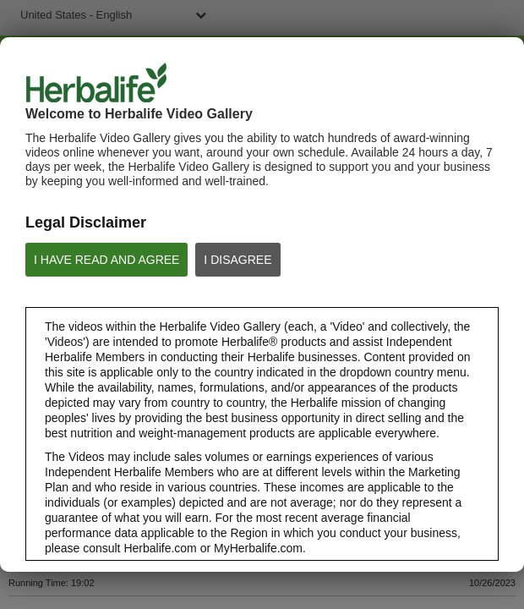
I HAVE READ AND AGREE (106, 259)
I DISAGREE (237, 259)
